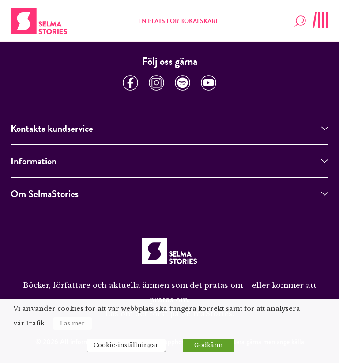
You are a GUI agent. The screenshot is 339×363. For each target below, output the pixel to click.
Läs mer (72, 323)
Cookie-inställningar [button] (126, 345)
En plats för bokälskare (178, 21)
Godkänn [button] (208, 345)
